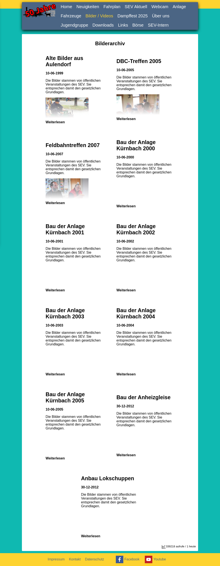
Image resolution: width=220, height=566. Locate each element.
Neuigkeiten (87, 6)
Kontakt (75, 559)
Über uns (160, 16)
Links (123, 25)
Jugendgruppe (74, 25)
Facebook (127, 559)
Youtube (155, 559)
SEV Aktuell (136, 6)
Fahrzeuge (71, 16)
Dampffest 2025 (133, 16)
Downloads (103, 25)
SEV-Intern (158, 25)
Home (66, 6)
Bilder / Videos (99, 16)
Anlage (179, 6)
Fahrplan (111, 6)
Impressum (56, 559)
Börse (138, 25)
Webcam (159, 6)
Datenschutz (94, 559)
